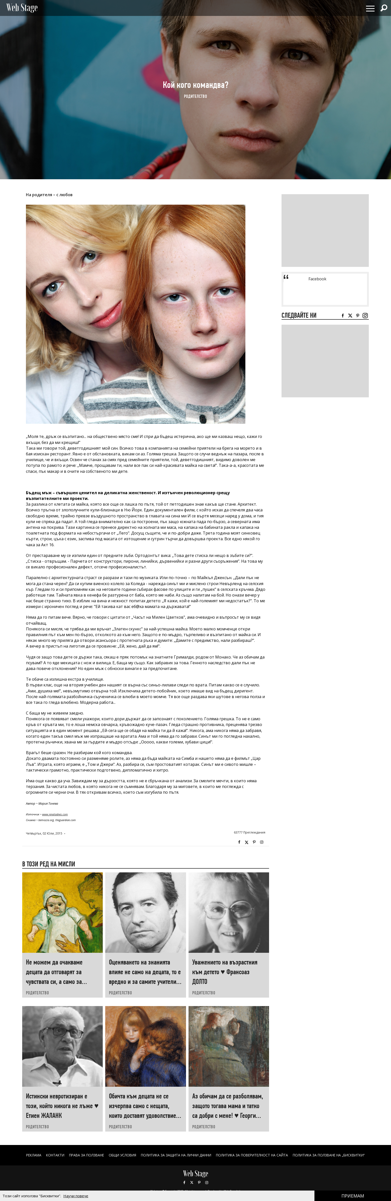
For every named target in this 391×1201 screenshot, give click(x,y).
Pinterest (199, 1182)
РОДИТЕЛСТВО (195, 96)
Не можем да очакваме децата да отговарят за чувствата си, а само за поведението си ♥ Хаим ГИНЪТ (54, 981)
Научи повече (75, 1195)
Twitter (246, 842)
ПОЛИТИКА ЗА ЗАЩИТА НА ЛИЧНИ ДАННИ (175, 1155)
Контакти (48, 1155)
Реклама (26, 1155)
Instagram (261, 842)
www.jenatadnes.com (55, 814)
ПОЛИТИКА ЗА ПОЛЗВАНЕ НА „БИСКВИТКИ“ (335, 1155)
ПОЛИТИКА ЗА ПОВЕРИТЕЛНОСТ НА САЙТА (254, 1155)
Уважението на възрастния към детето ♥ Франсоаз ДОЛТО (224, 972)
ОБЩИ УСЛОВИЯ (119, 1155)
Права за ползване (81, 1155)
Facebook (239, 842)
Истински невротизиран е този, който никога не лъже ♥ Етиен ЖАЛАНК (62, 1106)
